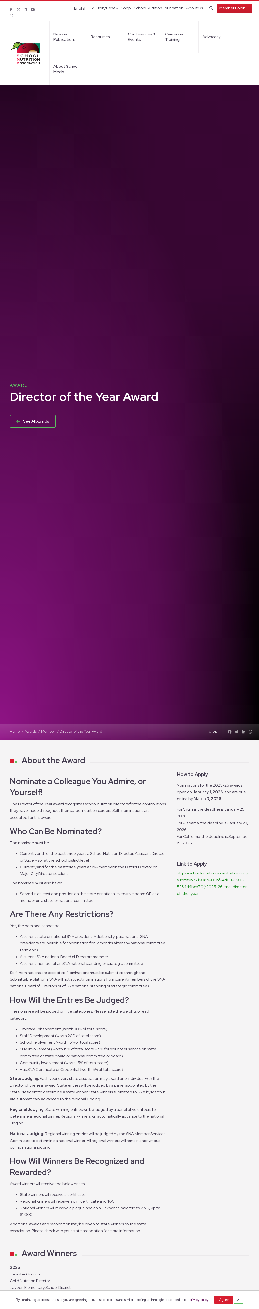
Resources (100, 36)
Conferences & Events (141, 37)
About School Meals (65, 69)
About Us (194, 8)
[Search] (210, 7)
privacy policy (198, 1300)
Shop (126, 8)
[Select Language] (84, 8)
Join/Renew (107, 8)
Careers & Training (174, 37)
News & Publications (64, 37)
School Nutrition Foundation (158, 8)
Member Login (232, 8)
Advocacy (211, 36)
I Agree (223, 1299)
